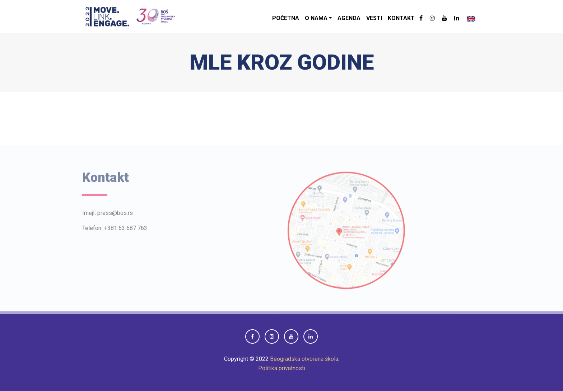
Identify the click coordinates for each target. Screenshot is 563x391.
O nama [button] (316, 18)
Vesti (374, 18)
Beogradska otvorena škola (304, 358)
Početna (285, 18)
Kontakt (401, 18)
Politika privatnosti (281, 368)
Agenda (349, 18)
